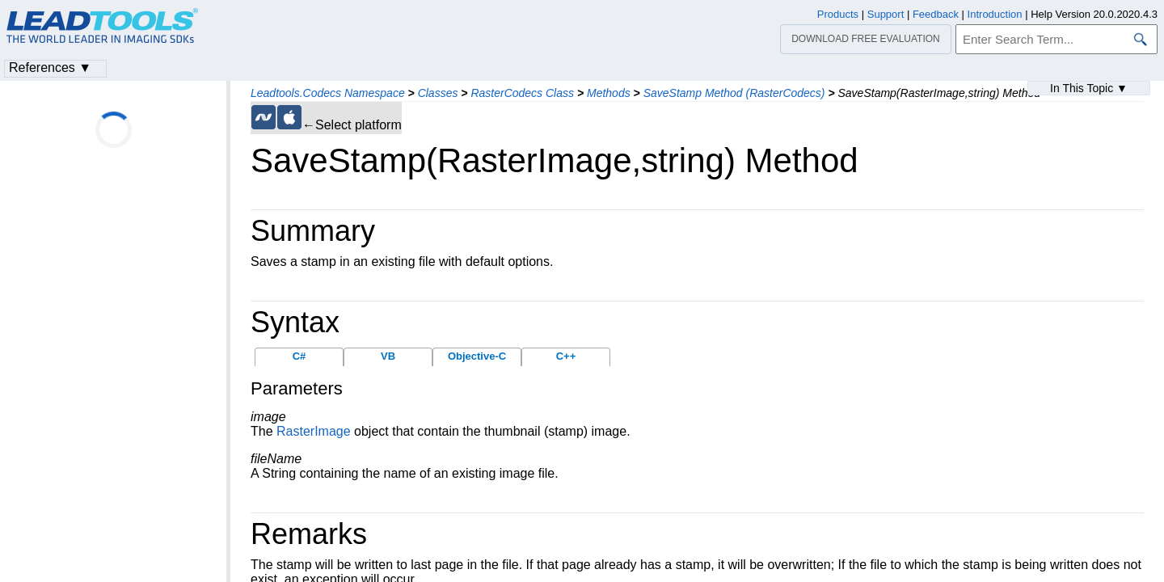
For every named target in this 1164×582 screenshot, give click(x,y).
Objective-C (477, 356)
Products (837, 14)
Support (886, 14)
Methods (608, 92)
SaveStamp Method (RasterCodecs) (734, 92)
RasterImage (313, 431)
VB (388, 356)
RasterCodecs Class (522, 92)
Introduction (995, 14)
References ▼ (50, 67)
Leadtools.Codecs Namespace (328, 92)
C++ (566, 356)
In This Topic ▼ (1089, 88)
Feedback (936, 14)
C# (299, 356)
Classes (438, 92)
